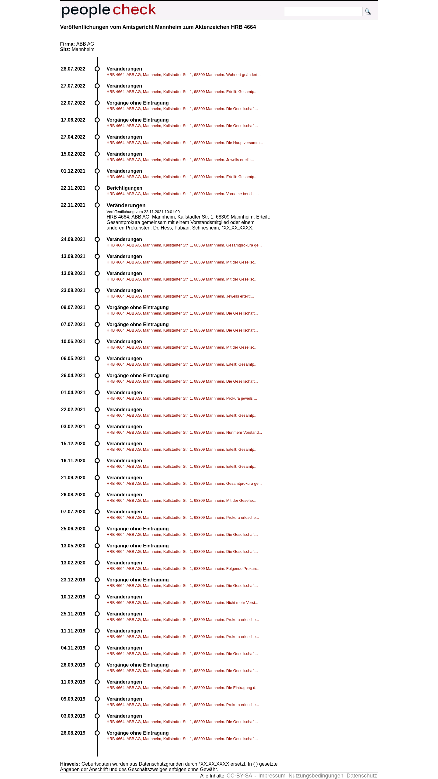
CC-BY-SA (239, 776)
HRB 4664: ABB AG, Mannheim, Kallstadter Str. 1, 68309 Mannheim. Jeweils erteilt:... (180, 159)
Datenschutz (361, 776)
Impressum (271, 776)
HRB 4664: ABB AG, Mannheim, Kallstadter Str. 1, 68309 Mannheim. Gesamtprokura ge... (184, 245)
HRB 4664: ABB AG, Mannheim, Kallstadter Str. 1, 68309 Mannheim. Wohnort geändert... (184, 74)
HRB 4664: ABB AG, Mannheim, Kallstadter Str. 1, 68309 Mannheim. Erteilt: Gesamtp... (182, 91)
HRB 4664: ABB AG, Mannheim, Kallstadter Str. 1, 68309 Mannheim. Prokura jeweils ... (182, 398)
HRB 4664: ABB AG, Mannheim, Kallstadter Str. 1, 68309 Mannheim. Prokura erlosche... (183, 517)
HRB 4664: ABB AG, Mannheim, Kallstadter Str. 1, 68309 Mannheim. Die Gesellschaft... (182, 108)
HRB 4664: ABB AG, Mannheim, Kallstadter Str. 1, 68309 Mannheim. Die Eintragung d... (183, 687)
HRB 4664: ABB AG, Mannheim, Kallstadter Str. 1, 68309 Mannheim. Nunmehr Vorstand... (184, 432)
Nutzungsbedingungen (316, 776)
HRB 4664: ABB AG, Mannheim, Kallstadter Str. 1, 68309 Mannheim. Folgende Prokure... (184, 568)
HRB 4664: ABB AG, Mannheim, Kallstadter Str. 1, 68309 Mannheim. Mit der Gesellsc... (182, 262)
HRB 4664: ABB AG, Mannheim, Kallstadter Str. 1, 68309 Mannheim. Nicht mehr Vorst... (183, 602)
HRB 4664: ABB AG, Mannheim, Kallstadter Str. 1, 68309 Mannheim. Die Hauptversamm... (185, 142)
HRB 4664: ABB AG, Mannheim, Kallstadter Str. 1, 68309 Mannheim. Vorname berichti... (183, 193)
